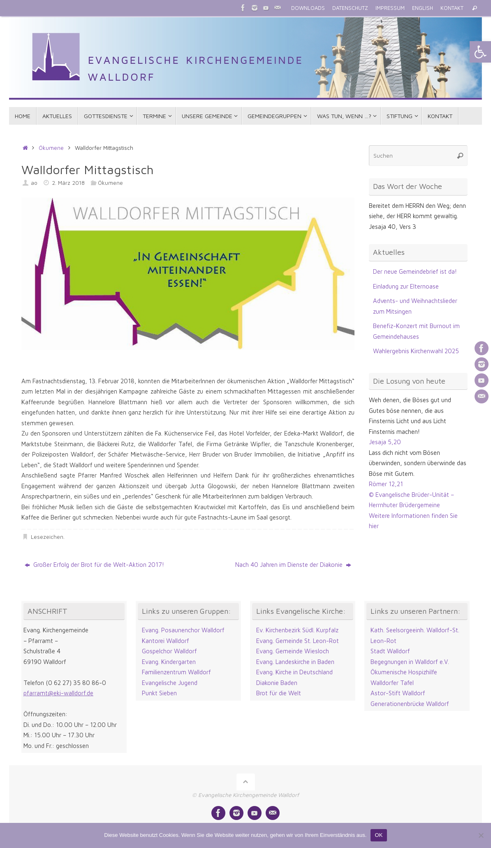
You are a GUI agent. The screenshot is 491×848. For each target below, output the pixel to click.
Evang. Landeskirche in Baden (295, 661)
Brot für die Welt (278, 693)
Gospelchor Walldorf (169, 651)
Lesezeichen (47, 536)
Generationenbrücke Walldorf (410, 703)
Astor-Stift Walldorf (398, 693)
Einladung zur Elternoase (406, 286)
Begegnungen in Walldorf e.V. (410, 661)
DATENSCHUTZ (350, 8)
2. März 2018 (68, 182)
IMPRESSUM (390, 8)
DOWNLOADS (308, 8)
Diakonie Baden (276, 682)
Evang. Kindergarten (169, 661)
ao (34, 182)
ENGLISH (422, 8)
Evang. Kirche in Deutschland (294, 672)
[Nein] (481, 835)
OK (378, 835)
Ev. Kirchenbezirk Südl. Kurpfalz (297, 630)
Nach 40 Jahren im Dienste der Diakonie (293, 564)
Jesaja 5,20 (385, 441)
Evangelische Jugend (169, 682)
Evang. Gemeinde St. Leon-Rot (297, 640)
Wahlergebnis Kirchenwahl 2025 (416, 350)
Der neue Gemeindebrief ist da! (415, 271)
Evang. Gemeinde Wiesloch (292, 651)
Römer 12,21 (386, 483)
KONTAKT (451, 8)
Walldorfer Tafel (392, 682)
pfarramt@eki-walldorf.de (58, 693)
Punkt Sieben (159, 693)
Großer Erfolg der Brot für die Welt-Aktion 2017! (94, 564)
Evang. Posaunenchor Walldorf (183, 630)
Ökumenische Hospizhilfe (404, 672)
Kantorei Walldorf (165, 640)
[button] (480, 52)
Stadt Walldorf (390, 651)
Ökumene (51, 147)
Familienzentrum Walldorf (176, 672)
